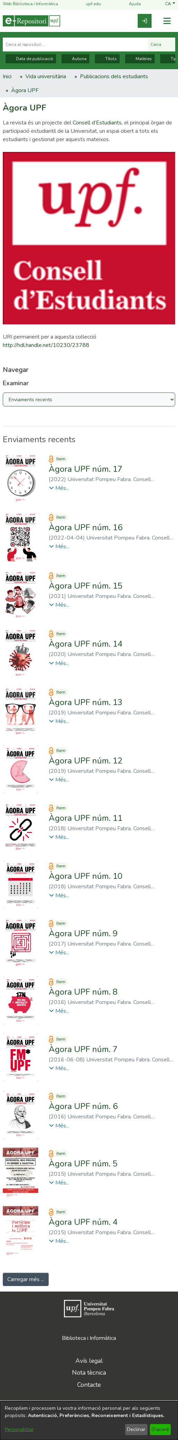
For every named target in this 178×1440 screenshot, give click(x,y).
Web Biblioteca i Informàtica (30, 4)
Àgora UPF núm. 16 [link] (85, 527)
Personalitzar (19, 1429)
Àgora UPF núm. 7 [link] (83, 1049)
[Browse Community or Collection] (89, 399)
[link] (145, 21)
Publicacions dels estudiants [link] (114, 76)
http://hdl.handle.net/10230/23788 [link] (46, 345)
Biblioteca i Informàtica (89, 1338)
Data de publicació (30, 59)
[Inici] (31, 20)
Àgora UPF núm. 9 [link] (83, 933)
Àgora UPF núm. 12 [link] (85, 760)
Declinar (136, 1429)
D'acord (160, 1429)
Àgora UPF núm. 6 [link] (83, 1106)
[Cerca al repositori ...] (75, 44)
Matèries (140, 59)
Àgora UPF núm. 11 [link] (85, 818)
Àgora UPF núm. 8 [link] (83, 991)
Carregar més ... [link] (25, 1279)
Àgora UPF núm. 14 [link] (85, 643)
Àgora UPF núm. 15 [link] (85, 585)
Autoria (75, 59)
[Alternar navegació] (167, 21)
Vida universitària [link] (45, 76)
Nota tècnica (89, 1372)
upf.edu (89, 4)
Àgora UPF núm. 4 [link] (83, 1222)
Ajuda (131, 4)
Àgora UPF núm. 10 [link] (85, 876)
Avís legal (89, 1361)
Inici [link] (7, 76)
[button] (170, 4)
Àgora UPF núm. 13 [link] (85, 702)
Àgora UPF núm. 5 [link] (83, 1163)
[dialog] (89, 1420)
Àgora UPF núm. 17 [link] (85, 469)
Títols (107, 59)
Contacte (89, 1385)
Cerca (161, 44)
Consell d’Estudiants (97, 123)
